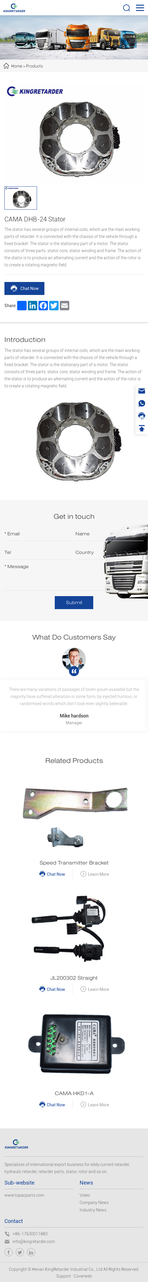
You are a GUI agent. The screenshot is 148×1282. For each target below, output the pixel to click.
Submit (74, 602)
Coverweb (83, 1276)
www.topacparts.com (24, 1195)
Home (16, 66)
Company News (94, 1202)
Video (85, 1195)
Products (34, 66)
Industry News (93, 1210)
